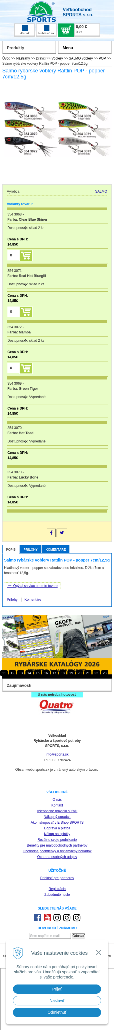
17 (54, 673)
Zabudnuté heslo (57, 895)
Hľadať (24, 30)
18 (63, 673)
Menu (68, 48)
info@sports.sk (57, 754)
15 (37, 673)
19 (71, 673)
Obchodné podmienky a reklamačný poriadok (57, 851)
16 (46, 673)
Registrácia (57, 889)
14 (29, 673)
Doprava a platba (57, 828)
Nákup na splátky (57, 834)
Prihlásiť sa (46, 30)
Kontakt (57, 805)
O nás (57, 800)
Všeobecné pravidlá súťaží (57, 811)
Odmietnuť (57, 1012)
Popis (11, 549)
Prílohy (31, 549)
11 (4, 673)
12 (12, 673)
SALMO (101, 191)
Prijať (57, 989)
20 (79, 673)
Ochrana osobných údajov (57, 857)
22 (96, 673)
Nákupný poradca (57, 817)
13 (21, 673)
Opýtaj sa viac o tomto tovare (32, 585)
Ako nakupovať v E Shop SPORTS (57, 823)
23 (105, 673)
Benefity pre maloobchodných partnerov (57, 845)
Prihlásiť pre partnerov (57, 878)
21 (88, 673)
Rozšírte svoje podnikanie (57, 840)
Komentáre (56, 549)
